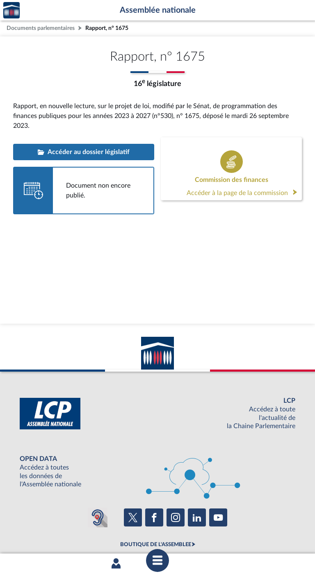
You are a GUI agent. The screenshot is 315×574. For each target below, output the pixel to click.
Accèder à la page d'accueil (11, 10)
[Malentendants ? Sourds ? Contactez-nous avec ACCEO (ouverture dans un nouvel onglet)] (97, 517)
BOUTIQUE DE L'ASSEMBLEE (155, 544)
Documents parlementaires (41, 28)
